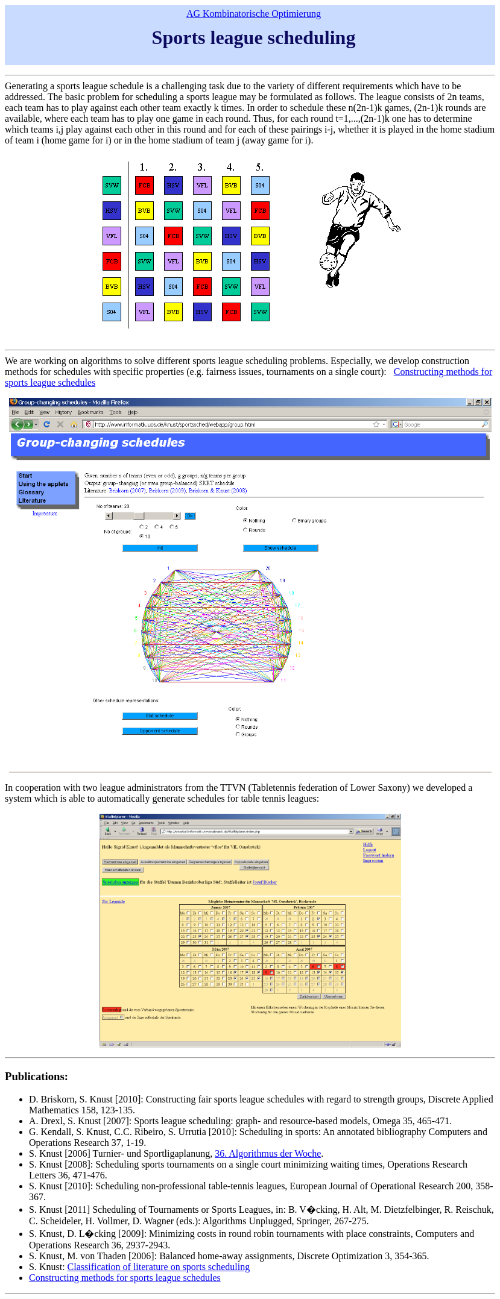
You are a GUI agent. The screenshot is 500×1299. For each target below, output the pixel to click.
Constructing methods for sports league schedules (125, 1277)
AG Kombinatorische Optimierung (253, 13)
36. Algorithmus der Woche (268, 1153)
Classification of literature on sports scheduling (159, 1267)
